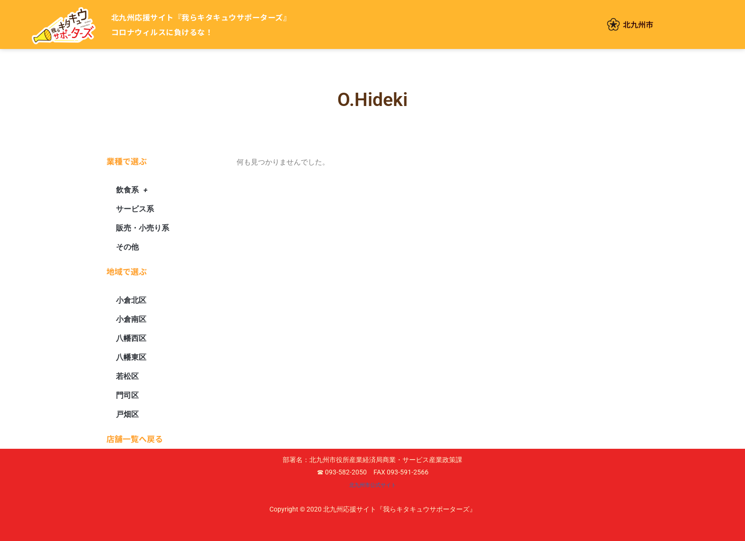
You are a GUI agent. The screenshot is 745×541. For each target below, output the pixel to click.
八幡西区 (131, 338)
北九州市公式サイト (372, 484)
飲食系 (131, 190)
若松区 (127, 376)
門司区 (127, 395)
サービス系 (135, 208)
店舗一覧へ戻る (134, 438)
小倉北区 (131, 300)
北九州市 (638, 24)
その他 (127, 246)
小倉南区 (131, 319)
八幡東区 (131, 357)
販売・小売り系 (142, 227)
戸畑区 (127, 414)
